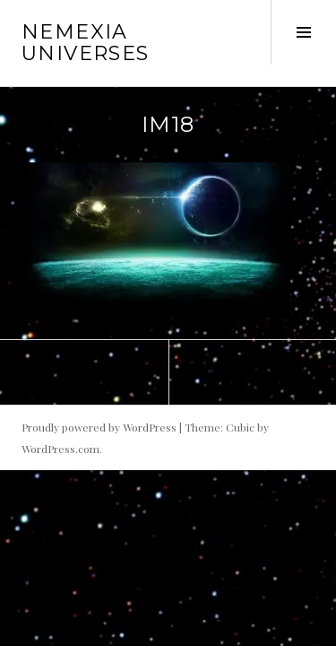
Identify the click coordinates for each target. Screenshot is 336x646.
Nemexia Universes (85, 42)
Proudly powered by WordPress (99, 427)
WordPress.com (60, 448)
